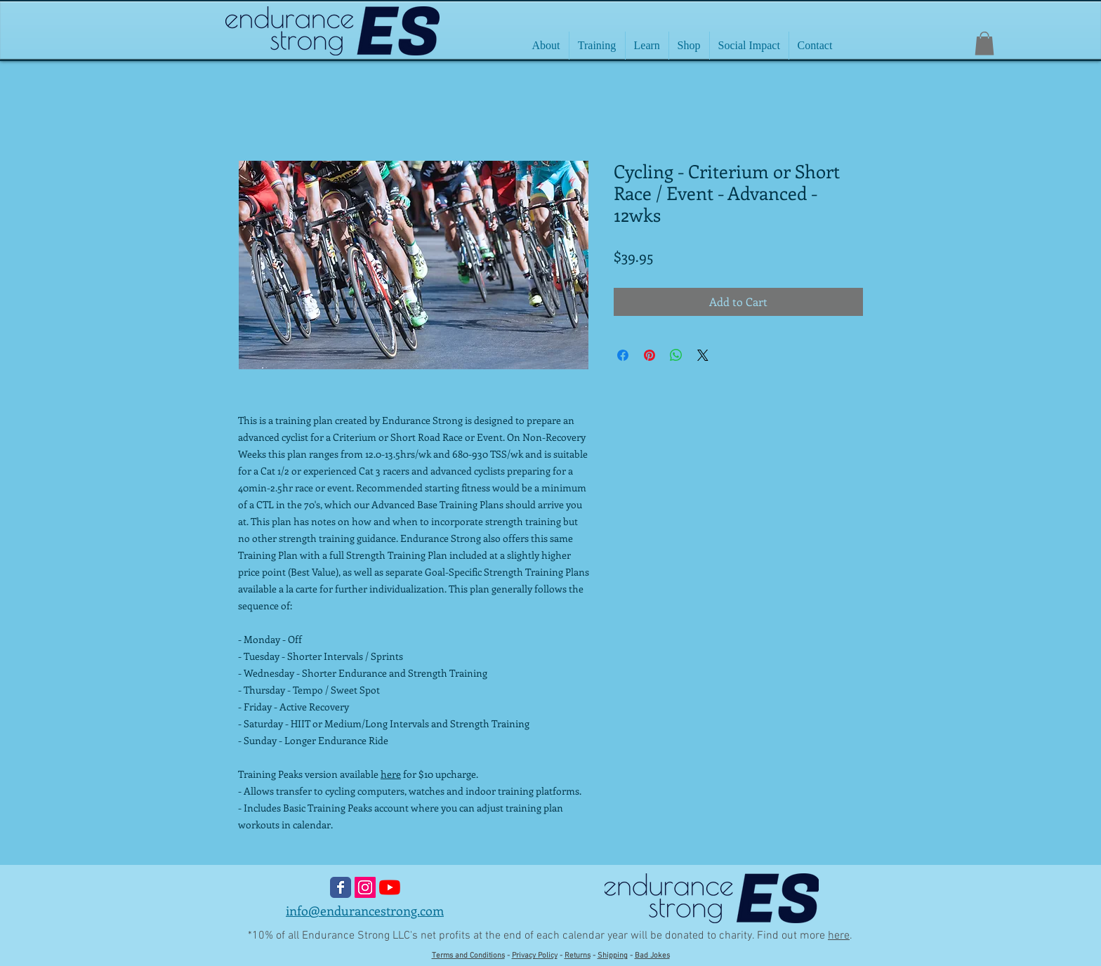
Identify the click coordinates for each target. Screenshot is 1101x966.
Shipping (613, 955)
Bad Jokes (652, 955)
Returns (578, 955)
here (391, 774)
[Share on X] (702, 355)
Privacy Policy (535, 955)
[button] (984, 43)
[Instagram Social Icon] (365, 887)
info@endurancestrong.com (365, 910)
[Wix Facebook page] (340, 887)
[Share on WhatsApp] (676, 355)
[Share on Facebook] (622, 355)
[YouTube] (389, 887)
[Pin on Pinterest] (649, 355)
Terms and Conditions (468, 955)
